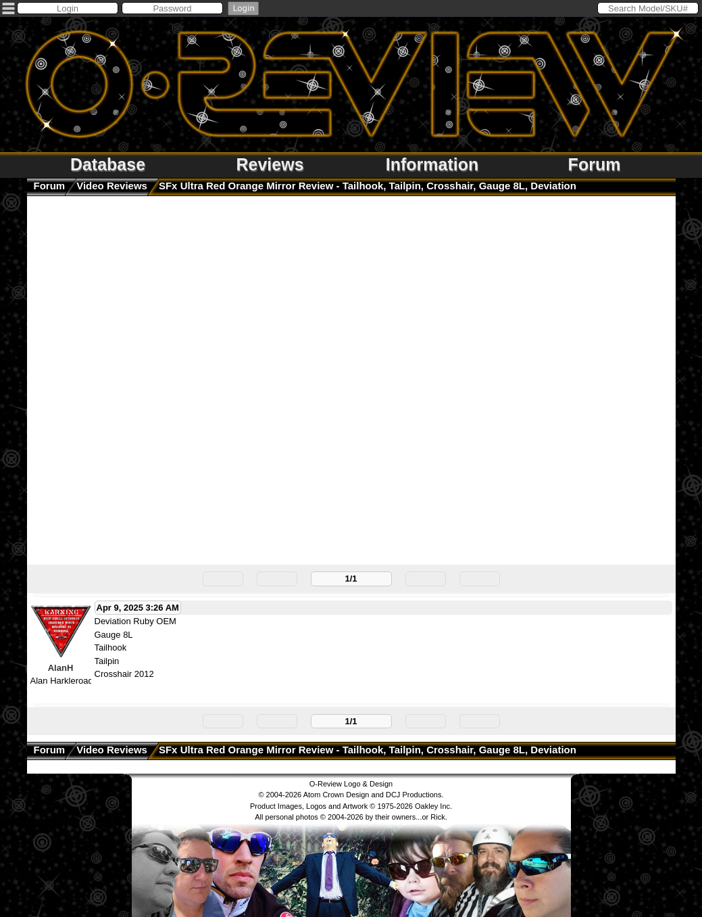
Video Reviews (111, 185)
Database (107, 164)
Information (432, 164)
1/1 (351, 578)
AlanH (61, 668)
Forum (594, 164)
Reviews (269, 164)
